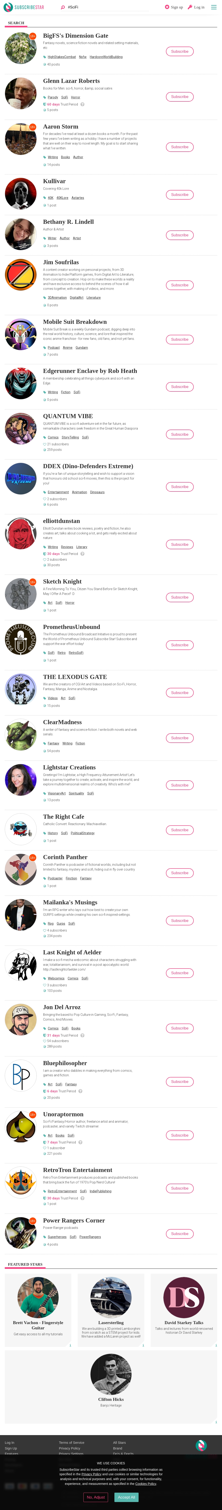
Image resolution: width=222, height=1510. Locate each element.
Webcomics (56, 978)
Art (50, 603)
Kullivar (54, 181)
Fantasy (53, 743)
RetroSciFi (76, 653)
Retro (62, 653)
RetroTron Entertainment (77, 1169)
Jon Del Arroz (62, 1007)
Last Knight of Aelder (72, 952)
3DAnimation (57, 297)
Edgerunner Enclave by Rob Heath (90, 370)
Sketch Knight (62, 581)
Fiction (65, 392)
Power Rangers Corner (74, 1220)
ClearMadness (62, 722)
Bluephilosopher (65, 1063)
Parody (53, 97)
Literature (94, 297)
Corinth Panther (65, 857)
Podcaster (55, 878)
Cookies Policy (145, 1484)
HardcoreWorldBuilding (106, 57)
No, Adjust (96, 1497)
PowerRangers (90, 1237)
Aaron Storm (60, 126)
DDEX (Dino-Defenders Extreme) (88, 466)
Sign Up (11, 1448)
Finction (71, 878)
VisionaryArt (57, 793)
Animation (79, 492)
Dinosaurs (97, 492)
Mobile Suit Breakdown (75, 321)
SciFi (64, 97)
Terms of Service (71, 1442)
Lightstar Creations (69, 767)
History (53, 833)
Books (65, 157)
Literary (81, 547)
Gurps (61, 923)
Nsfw (83, 57)
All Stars (119, 1442)
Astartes (78, 198)
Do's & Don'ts (123, 1454)
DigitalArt (76, 297)
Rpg (51, 923)
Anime (67, 347)
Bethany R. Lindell (68, 221)
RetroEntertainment (62, 1191)
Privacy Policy (69, 1448)
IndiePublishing (100, 1191)
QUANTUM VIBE (68, 416)
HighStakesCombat (62, 57)
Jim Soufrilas (61, 262)
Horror (75, 97)
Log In (9, 1442)
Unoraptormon (63, 1114)
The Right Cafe (63, 816)
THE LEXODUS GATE (75, 676)
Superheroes (57, 1237)
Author (78, 157)
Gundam (82, 347)
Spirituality (76, 793)
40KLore (62, 198)
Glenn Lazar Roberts (71, 80)
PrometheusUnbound (71, 626)
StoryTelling (70, 437)
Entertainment (58, 492)
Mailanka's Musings (70, 902)
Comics (53, 437)
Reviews (67, 547)
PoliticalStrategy (83, 833)
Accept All (126, 1497)
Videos (53, 698)
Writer (52, 238)
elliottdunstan (61, 520)
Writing (53, 157)
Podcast (54, 347)
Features (11, 1454)
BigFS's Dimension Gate (75, 35)
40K (50, 198)
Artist (77, 238)
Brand (117, 1448)
